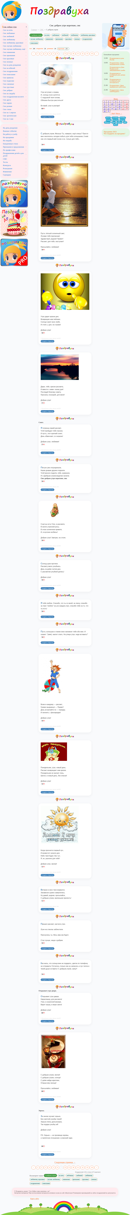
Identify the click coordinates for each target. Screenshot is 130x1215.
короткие (63, 49)
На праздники (8, 137)
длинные (52, 48)
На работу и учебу (10, 134)
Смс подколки (8, 81)
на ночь (46, 35)
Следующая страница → (65, 1162)
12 (82, 53)
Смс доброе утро (10, 27)
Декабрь (115, 120)
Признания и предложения (13, 147)
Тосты (5, 162)
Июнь (116, 99)
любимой (65, 35)
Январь (122, 120)
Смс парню (7, 103)
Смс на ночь (8, 30)
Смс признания (9, 55)
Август (108, 118)
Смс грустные (8, 87)
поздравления (87, 39)
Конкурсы (7, 165)
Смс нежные (8, 62)
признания (59, 39)
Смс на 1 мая (8, 119)
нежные (77, 39)
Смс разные (7, 106)
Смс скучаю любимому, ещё (14, 49)
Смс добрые (7, 90)
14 (92, 53)
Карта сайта (34, 1199)
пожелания (34, 43)
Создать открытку (47, 117)
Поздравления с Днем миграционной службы (117, 63)
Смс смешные (8, 84)
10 (73, 53)
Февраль (107, 122)
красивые (68, 39)
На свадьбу (7, 140)
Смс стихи (7, 109)
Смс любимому (9, 39)
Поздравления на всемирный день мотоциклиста (115, 81)
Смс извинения (9, 52)
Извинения (7, 172)
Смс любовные (9, 33)
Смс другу (7, 100)
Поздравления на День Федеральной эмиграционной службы (117, 68)
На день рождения (10, 128)
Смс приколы (8, 78)
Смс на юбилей (9, 68)
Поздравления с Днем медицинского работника (118, 86)
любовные (55, 35)
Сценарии (7, 175)
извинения (49, 39)
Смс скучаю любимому (12, 46)
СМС (5, 159)
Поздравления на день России (117, 59)
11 (78, 53)
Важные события (9, 131)
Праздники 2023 (110, 132)
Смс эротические (9, 116)
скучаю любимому (36, 39)
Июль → (119, 113)
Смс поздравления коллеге (13, 97)
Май (125, 122)
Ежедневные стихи (10, 144)
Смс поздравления (10, 71)
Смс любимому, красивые (13, 43)
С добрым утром (36, 35)
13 (87, 53)
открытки (41, 48)
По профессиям (9, 150)
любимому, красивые (88, 35)
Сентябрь (115, 118)
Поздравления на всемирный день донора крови (117, 75)
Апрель (119, 122)
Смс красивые (8, 59)
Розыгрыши (7, 168)
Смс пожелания (9, 74)
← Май (112, 113)
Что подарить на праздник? (114, 133)
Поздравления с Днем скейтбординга (117, 90)
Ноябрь (108, 120)
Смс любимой (8, 36)
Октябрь (122, 118)
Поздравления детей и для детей (13, 154)
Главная (34, 30)
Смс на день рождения (12, 65)
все (32, 48)
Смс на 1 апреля (9, 112)
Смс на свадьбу (9, 93)
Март (113, 122)
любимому (74, 35)
